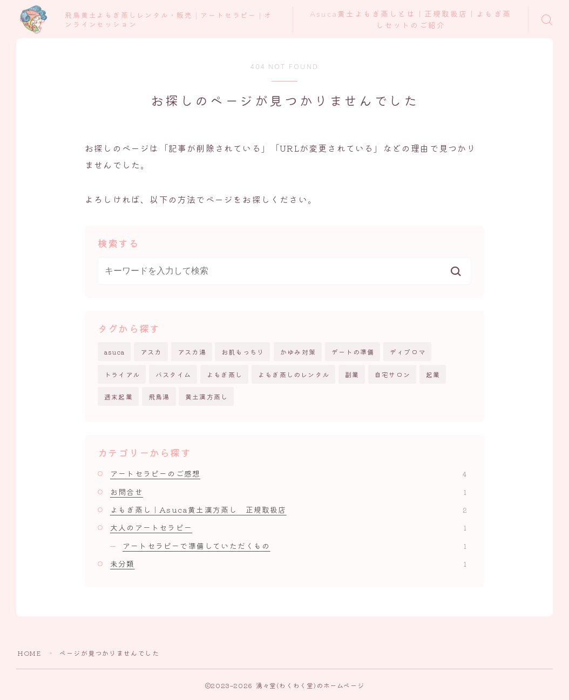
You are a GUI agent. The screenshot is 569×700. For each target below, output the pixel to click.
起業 (433, 374)
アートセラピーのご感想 (288, 473)
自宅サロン (392, 374)
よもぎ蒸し (224, 374)
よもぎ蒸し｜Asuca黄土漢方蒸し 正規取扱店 (288, 509)
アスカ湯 (192, 351)
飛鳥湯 (159, 396)
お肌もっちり (242, 351)
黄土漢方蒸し (206, 396)
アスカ (151, 351)
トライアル (122, 374)
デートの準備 (352, 351)
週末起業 (118, 396)
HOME (29, 652)
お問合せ (288, 491)
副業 (352, 374)
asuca (114, 351)
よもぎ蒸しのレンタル (293, 374)
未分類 (288, 563)
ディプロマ (407, 351)
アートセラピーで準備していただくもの (294, 545)
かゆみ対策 (298, 351)
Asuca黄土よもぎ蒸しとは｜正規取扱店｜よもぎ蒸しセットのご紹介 (411, 20)
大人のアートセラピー (288, 527)
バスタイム (173, 374)
